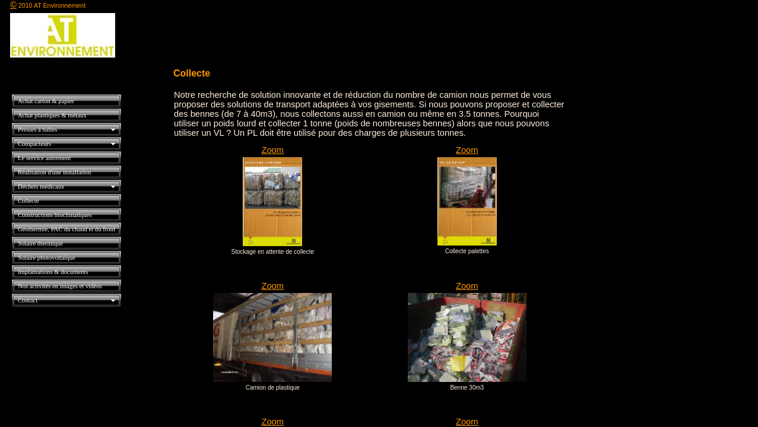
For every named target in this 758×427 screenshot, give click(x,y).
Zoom (273, 150)
